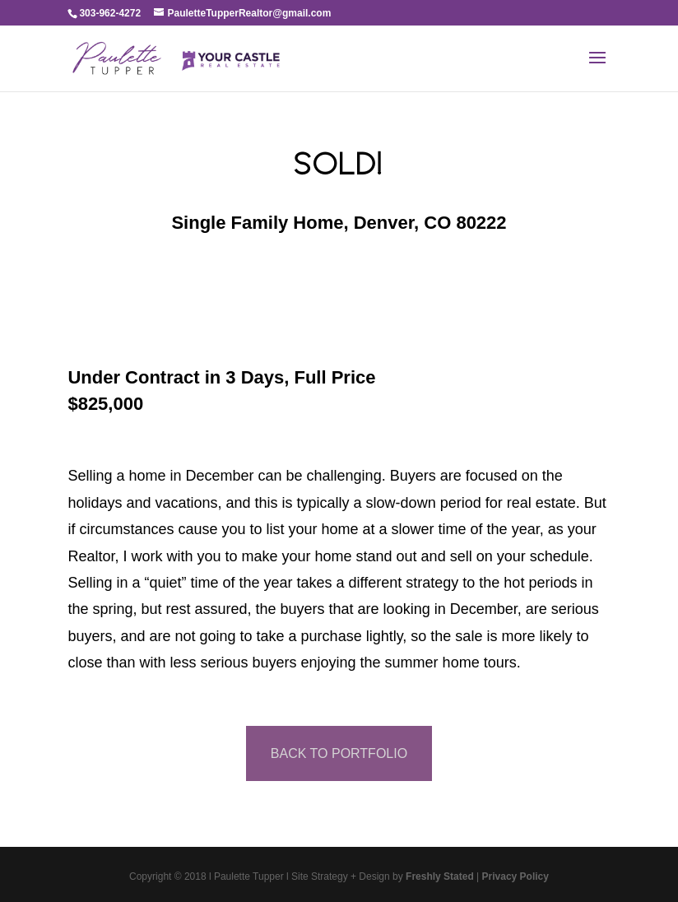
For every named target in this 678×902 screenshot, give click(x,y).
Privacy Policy (515, 876)
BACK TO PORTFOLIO (339, 753)
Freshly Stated (440, 876)
